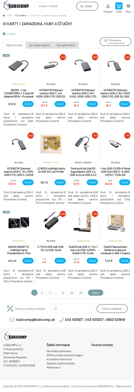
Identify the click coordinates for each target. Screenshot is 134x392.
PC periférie (21, 15)
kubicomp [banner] (18, 5)
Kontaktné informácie (59, 359)
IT (10, 15)
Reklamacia (53, 367)
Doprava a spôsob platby (61, 363)
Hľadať (88, 6)
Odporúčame (14, 45)
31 (62, 292)
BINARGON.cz (106, 386)
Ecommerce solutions (84, 386)
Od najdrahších (66, 45)
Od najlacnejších (39, 45)
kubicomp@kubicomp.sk (35, 319)
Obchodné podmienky (59, 351)
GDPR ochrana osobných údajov (65, 355)
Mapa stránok (123, 386)
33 (80, 292)
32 (71, 292)
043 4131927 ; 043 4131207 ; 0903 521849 (95, 319)
